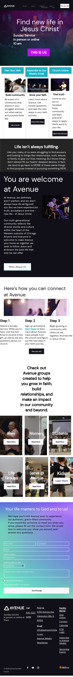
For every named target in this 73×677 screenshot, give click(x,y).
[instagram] (38, 668)
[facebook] (27, 668)
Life (11, 472)
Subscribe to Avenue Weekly (64, 640)
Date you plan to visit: (12, 562)
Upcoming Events (64, 650)
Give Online (62, 616)
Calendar (63, 625)
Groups (11, 477)
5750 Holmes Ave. (45, 612)
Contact (63, 621)
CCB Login (62, 630)
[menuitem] (25, 6)
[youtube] (32, 668)
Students (60, 433)
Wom (33, 433)
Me (10, 433)
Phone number (9, 554)
